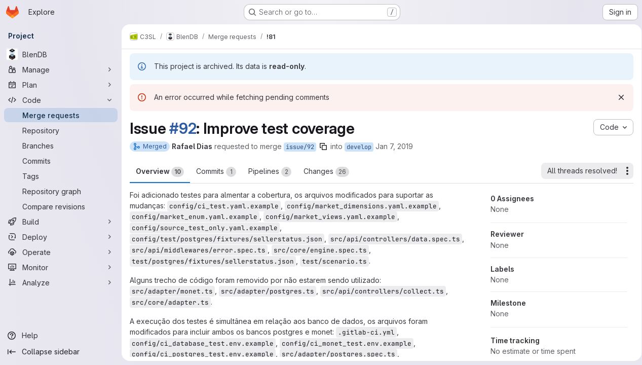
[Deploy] (61, 237)
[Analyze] (61, 282)
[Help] (61, 335)
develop (359, 147)
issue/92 (300, 147)
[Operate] (61, 252)
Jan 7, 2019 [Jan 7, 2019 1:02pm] (394, 146)
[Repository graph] (61, 191)
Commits (216, 172)
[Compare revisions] (61, 206)
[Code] (61, 100)
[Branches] (61, 145)
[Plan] (61, 85)
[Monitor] (61, 267)
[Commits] (61, 161)
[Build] (61, 221)
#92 (182, 128)
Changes (326, 172)
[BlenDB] (61, 54)
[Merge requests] (61, 115)
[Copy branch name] (323, 146)
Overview (160, 172)
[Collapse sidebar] (61, 352)
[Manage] (61, 69)
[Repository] (61, 130)
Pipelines (269, 172)
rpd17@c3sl (242, 329)
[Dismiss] (618, 97)
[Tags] (61, 176)
